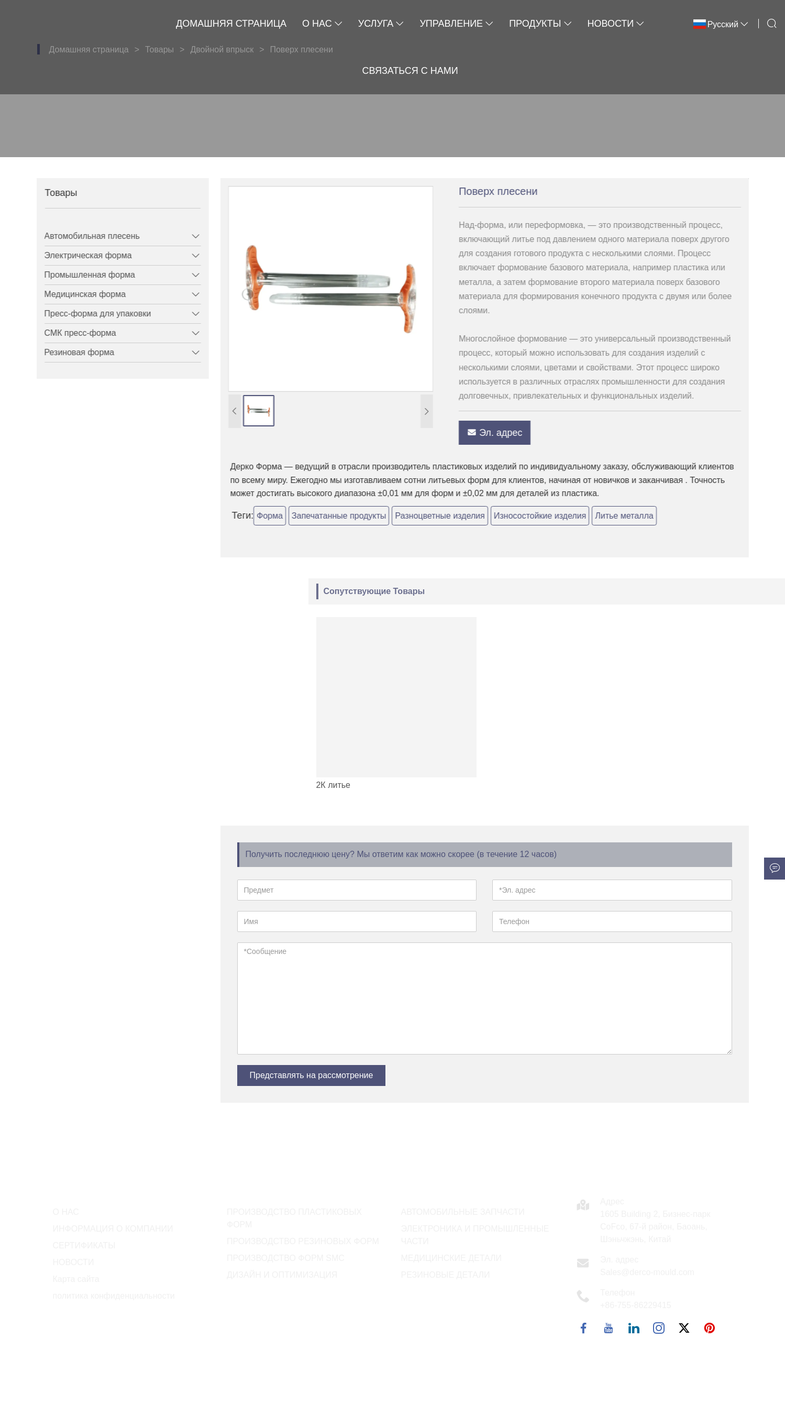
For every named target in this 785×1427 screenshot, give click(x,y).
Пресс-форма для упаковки (90, 313)
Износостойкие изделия (561, 515)
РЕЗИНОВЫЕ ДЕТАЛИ (445, 1274)
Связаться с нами (410, 70)
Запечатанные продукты (360, 515)
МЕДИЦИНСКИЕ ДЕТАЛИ (451, 1258)
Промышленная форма (82, 274)
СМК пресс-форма (73, 332)
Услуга (381, 23)
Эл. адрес (515, 432)
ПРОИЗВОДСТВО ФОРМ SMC (286, 1258)
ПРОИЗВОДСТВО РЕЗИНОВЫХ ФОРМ (303, 1241)
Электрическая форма (81, 255)
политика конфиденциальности (114, 1295)
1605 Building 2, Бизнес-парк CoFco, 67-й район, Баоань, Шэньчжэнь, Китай (655, 1227)
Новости (616, 23)
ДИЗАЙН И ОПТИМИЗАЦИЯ (282, 1274)
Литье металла (645, 515)
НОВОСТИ (73, 1262)
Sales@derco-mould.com (647, 1272)
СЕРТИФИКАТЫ (84, 1245)
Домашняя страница (231, 23)
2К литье (539, 785)
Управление (456, 23)
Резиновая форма (72, 352)
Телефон (617, 1292)
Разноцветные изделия (460, 515)
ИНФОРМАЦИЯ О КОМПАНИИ (113, 1228)
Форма (291, 515)
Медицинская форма (77, 294)
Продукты (540, 23)
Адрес (612, 1201)
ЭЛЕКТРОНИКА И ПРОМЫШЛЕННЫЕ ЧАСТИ (475, 1235)
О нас (322, 23)
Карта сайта (76, 1279)
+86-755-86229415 (635, 1305)
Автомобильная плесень (84, 236)
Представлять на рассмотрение (311, 1075)
